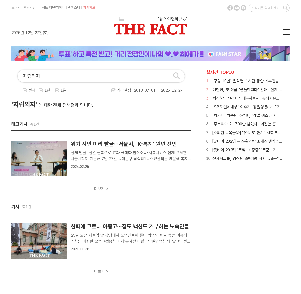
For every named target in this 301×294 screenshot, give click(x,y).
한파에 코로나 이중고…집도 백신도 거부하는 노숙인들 (130, 226)
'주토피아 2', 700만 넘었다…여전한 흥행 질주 (250, 124)
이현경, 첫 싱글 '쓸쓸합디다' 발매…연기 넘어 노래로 (255, 89)
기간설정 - (150, 90)
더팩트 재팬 (47, 7)
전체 (31, 90)
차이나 (60, 7)
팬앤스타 (74, 7)
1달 (64, 90)
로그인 (15, 7)
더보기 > (101, 188)
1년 (47, 90)
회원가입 (30, 7)
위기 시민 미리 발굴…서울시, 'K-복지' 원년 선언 (124, 144)
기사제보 (89, 7)
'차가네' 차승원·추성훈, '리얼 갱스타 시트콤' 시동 (252, 115)
